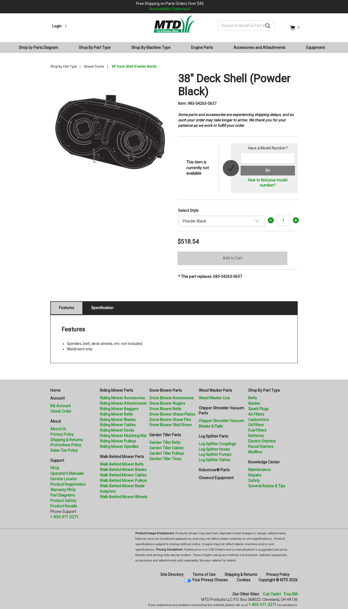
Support (57, 460)
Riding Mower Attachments (123, 403)
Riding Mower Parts (116, 390)
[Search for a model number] (268, 158)
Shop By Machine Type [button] (150, 47)
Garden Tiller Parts (165, 435)
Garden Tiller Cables (166, 448)
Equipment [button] (315, 47)
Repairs (254, 475)
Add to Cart (232, 258)
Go (267, 170)
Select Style (188, 210)
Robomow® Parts (214, 470)
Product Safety (63, 500)
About (55, 421)
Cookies (243, 580)
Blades (254, 403)
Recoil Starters (261, 446)
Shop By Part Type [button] (95, 47)
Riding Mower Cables (118, 425)
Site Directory (172, 574)
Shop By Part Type (63, 66)
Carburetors (258, 419)
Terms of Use (204, 574)
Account (57, 398)
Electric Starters (262, 441)
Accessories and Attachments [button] (259, 47)
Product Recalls (63, 506)
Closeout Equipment (216, 478)
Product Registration (68, 484)
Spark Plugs (258, 409)
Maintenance (259, 469)
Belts (252, 398)
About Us (58, 429)
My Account (60, 406)
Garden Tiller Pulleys (166, 453)
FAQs (54, 468)
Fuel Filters (257, 430)
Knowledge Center (264, 462)
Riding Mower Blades (118, 419)
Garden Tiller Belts (165, 442)
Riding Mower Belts (116, 414)
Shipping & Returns (66, 440)
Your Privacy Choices (210, 580)
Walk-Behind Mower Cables (123, 475)
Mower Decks (94, 66)
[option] (110, 132)
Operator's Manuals (67, 473)
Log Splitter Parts (213, 436)
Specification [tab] (102, 308)
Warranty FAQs (63, 490)
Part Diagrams (62, 495)
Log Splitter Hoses (214, 449)
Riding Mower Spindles (119, 446)
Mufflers (255, 452)
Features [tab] (66, 308)
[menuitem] (41, 47)
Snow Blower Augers (167, 403)
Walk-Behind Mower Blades (123, 469)
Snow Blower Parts (165, 390)
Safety (254, 480)
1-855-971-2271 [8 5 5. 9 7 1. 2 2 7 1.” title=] (64, 517)
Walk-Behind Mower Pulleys (123, 480)
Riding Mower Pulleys (118, 441)
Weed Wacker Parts (215, 390)
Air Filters (256, 414)
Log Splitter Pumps (215, 454)
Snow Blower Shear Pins (170, 419)
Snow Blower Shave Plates (172, 414)
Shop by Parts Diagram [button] (38, 47)
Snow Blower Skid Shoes (170, 425)
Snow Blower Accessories (171, 398)
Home (55, 390)
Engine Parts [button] (202, 47)
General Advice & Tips (266, 486)
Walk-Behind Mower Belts (122, 464)
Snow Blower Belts (165, 409)
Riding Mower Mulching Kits (123, 436)
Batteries (256, 436)
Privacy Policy (62, 434)
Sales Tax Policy (64, 450)
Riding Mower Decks (117, 430)
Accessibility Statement (170, 9)
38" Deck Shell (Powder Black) (133, 66)
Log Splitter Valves (215, 460)
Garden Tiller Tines (165, 459)
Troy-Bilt (290, 594)
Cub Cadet (272, 594)
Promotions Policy (65, 445)
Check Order (61, 411)
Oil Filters (256, 425)
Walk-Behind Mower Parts (122, 456)
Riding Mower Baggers (119, 409)
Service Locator (63, 479)
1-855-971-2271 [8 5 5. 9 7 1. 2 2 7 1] (262, 604)
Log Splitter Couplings (217, 444)
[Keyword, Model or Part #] (246, 25)
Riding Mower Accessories (122, 398)
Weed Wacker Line (214, 398)
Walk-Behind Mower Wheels (123, 497)
